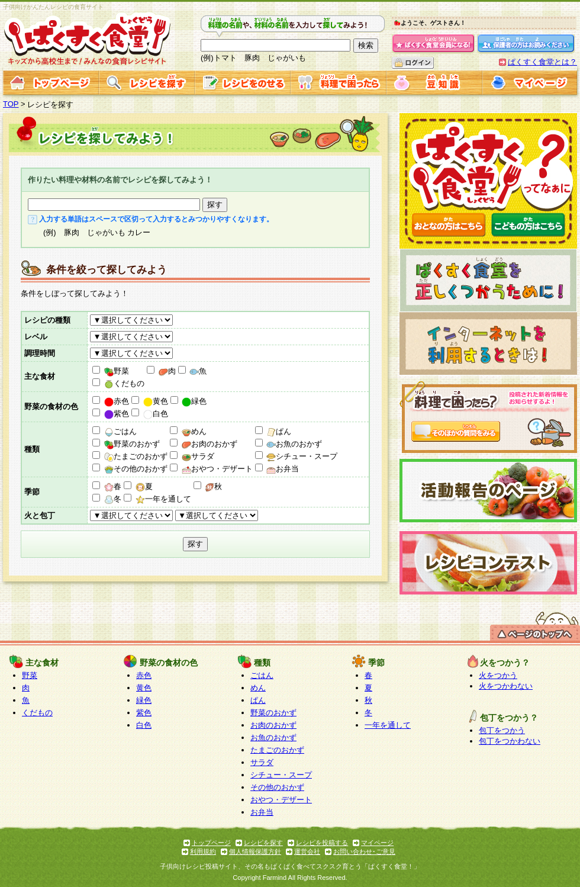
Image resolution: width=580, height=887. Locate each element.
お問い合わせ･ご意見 (364, 851)
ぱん (278, 431)
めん (194, 431)
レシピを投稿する (322, 842)
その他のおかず (135, 468)
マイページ (377, 842)
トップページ (211, 842)
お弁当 (282, 468)
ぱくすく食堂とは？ (542, 61)
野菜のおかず (132, 443)
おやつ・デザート (217, 468)
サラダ (198, 456)
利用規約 (203, 851)
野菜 (116, 371)
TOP (11, 103)
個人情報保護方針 (255, 851)
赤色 (116, 401)
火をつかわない (506, 686)
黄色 (155, 401)
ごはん (120, 431)
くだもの (124, 383)
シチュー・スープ (301, 456)
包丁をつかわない (509, 741)
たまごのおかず (135, 456)
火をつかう (498, 675)
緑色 (194, 401)
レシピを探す (263, 842)
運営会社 (307, 851)
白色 (155, 413)
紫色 (116, 413)
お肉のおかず (209, 443)
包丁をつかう (502, 730)
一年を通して (163, 498)
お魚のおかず (294, 443)
